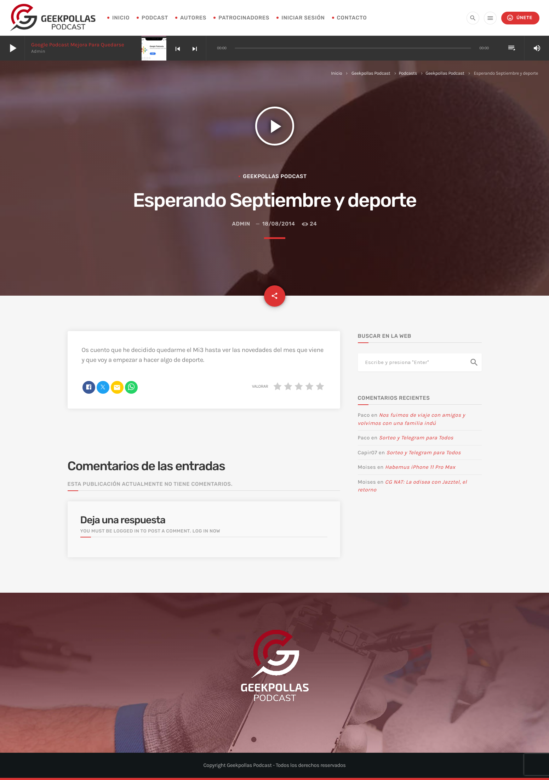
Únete (519, 18)
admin (241, 224)
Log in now (207, 531)
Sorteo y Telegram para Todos (416, 437)
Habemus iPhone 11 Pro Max (420, 467)
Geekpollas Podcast (370, 73)
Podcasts (408, 73)
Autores (193, 18)
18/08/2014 (278, 224)
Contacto (352, 18)
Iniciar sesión (303, 18)
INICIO (121, 18)
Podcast (155, 18)
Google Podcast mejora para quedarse (77, 44)
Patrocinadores (243, 18)
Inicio (336, 73)
